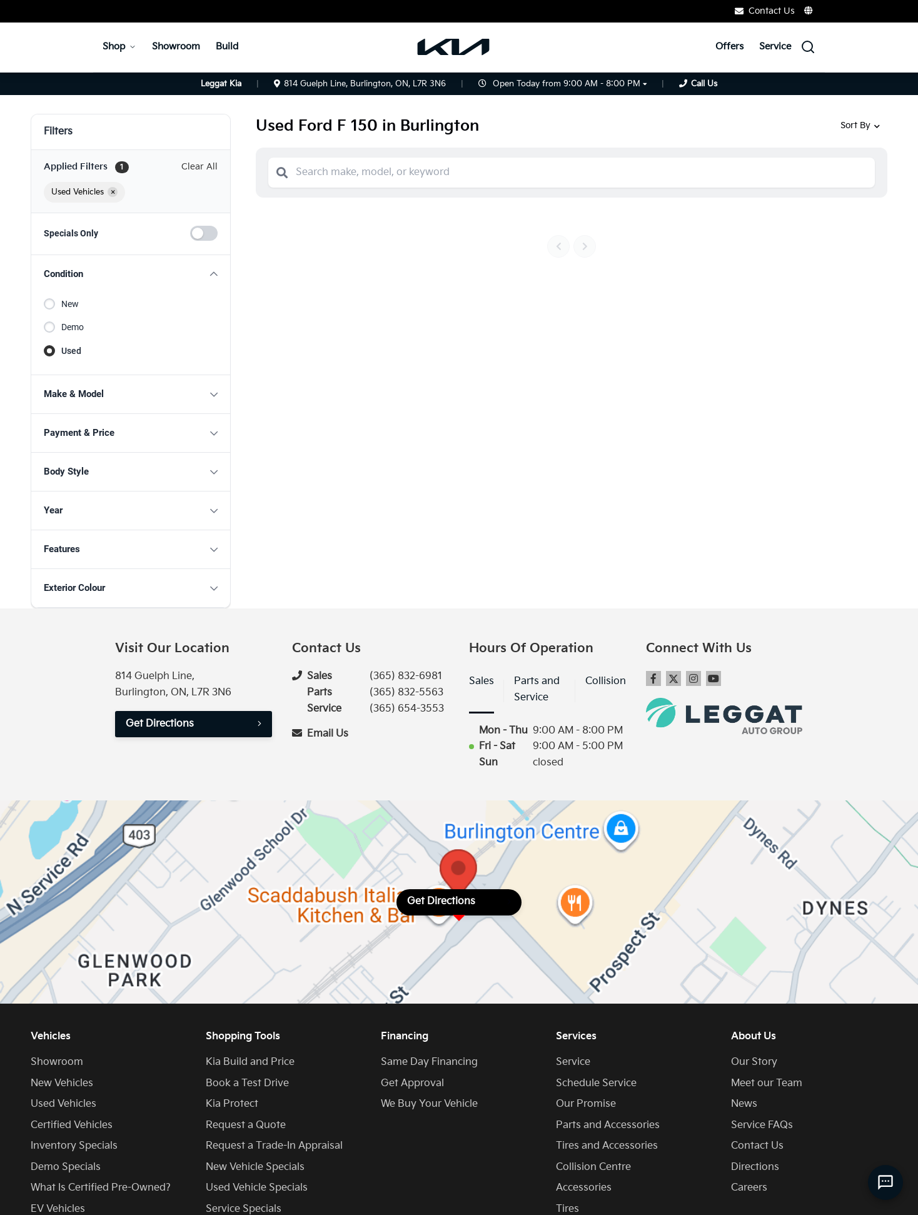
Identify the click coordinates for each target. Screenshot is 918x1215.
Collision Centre (593, 1167)
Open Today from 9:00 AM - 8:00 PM (566, 84)
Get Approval (412, 1083)
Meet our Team (766, 1083)
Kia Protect (232, 1104)
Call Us (704, 84)
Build (227, 47)
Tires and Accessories (607, 1146)
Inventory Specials (74, 1146)
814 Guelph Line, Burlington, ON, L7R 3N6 (360, 84)
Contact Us (765, 11)
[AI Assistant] (885, 1182)
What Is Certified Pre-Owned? (101, 1188)
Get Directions (160, 724)
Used (71, 351)
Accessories (584, 1188)
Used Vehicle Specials (257, 1188)
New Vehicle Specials (255, 1167)
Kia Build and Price (250, 1062)
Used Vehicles (63, 1104)
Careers (749, 1188)
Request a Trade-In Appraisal (274, 1146)
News (744, 1104)
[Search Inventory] (807, 46)
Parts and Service (537, 689)
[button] (130, 274)
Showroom (176, 47)
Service (775, 47)
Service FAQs (762, 1125)
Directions (755, 1167)
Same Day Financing (429, 1062)
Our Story (754, 1062)
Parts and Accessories (608, 1125)
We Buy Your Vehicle (429, 1104)
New (70, 304)
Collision (605, 681)
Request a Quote (246, 1125)
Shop (119, 47)
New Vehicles (62, 1083)
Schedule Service (596, 1083)
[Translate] (809, 10)
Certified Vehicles (72, 1125)
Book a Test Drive (247, 1083)
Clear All (199, 166)
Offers (729, 47)
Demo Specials (66, 1167)
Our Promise (586, 1104)
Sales (481, 681)
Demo (72, 327)
